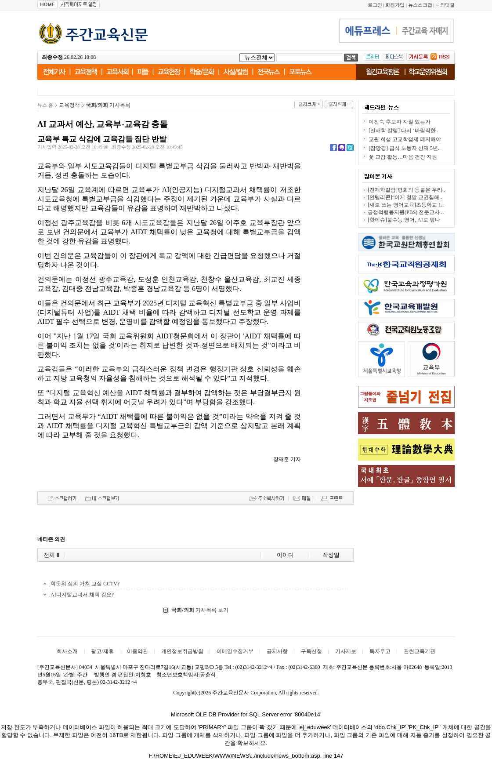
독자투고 (380, 651)
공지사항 (277, 651)
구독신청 (311, 651)
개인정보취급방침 (182, 651)
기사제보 (345, 651)
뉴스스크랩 (420, 5)
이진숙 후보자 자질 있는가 (399, 122)
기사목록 (108, 105)
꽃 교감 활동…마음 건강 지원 (403, 157)
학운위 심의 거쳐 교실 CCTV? (85, 584)
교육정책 (69, 105)
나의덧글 (445, 5)
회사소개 (67, 651)
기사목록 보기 (199, 610)
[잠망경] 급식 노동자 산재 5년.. (405, 148)
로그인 (375, 5)
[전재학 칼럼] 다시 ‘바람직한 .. (404, 130)
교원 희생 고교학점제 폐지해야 (405, 139)
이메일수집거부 (235, 651)
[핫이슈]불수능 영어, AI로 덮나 (404, 220)
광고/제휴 (102, 651)
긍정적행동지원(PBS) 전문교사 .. (406, 212)
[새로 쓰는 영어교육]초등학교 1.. (406, 205)
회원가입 (395, 5)
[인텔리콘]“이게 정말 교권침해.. (405, 197)
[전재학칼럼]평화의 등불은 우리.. (406, 190)
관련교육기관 (419, 651)
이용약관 (137, 651)
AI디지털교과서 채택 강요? (82, 595)
